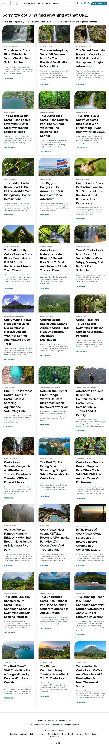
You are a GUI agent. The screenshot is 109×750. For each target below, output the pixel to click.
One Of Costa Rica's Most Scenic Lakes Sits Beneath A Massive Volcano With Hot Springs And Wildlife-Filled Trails (17, 331)
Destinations (29, 3)
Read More (8, 78)
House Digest (67, 734)
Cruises (56, 3)
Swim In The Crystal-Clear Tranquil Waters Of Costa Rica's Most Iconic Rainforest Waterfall (54, 399)
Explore (42, 734)
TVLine (33, 734)
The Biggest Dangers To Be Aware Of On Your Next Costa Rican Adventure (52, 191)
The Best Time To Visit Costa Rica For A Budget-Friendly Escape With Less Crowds (17, 674)
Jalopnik (23, 734)
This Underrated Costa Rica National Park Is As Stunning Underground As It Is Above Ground (54, 605)
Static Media (41, 725)
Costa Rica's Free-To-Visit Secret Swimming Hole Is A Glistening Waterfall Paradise (89, 328)
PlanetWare (54, 736)
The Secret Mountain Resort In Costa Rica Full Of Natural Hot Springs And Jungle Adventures (90, 58)
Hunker (79, 734)
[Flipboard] (85, 3)
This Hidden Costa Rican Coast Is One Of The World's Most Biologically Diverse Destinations (18, 191)
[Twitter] (81, 3)
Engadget (13, 734)
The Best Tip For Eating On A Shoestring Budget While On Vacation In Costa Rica (54, 470)
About (40, 721)
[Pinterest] (78, 3)
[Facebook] (74, 3)
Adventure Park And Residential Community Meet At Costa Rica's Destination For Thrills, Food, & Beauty (89, 403)
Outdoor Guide (90, 734)
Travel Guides (43, 3)
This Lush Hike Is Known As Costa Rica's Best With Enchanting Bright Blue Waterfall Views (90, 124)
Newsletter (99, 3)
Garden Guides (53, 734)
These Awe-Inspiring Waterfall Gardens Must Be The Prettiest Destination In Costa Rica (54, 58)
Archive (51, 721)
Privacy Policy (65, 721)
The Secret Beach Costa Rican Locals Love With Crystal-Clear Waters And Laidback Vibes (17, 124)
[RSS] (89, 3)
